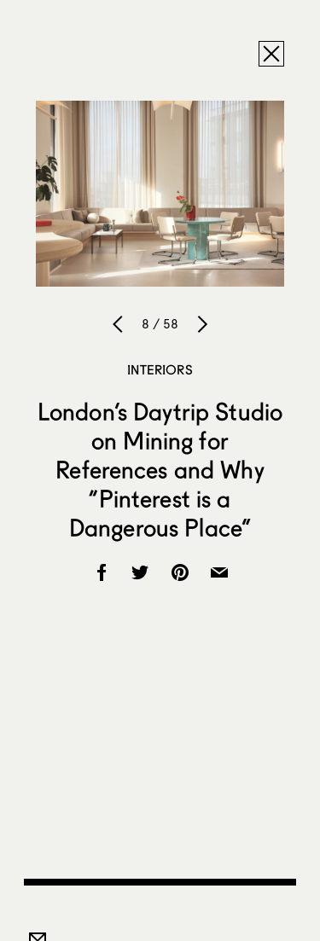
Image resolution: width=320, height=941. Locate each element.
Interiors (159, 369)
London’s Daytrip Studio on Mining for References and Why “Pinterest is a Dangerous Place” (160, 469)
